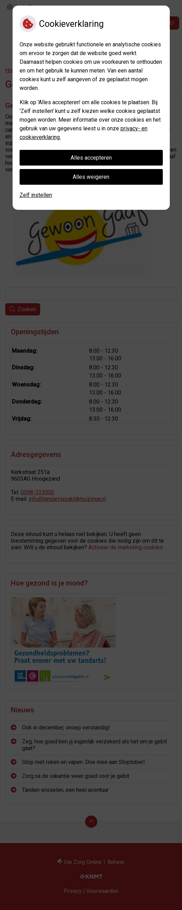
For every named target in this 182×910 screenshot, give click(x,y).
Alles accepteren (91, 157)
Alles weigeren (91, 177)
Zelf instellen (36, 195)
